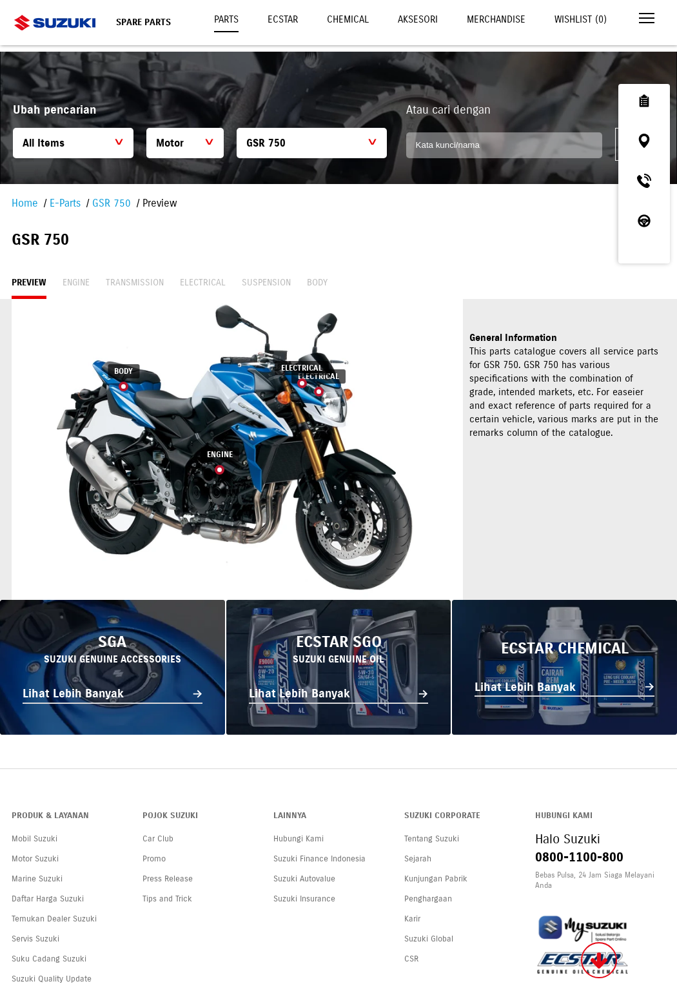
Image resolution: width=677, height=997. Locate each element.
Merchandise (496, 19)
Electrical (203, 282)
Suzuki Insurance (304, 899)
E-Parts (65, 203)
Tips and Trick (167, 899)
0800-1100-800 (579, 857)
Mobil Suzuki (34, 839)
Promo (154, 859)
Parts (226, 19)
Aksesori (418, 19)
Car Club (157, 839)
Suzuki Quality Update (52, 979)
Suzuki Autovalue (304, 879)
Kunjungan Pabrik (435, 879)
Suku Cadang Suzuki (49, 959)
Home (25, 203)
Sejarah (417, 859)
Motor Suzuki (35, 859)
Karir (412, 919)
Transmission (135, 282)
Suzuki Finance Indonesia (319, 859)
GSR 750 (111, 203)
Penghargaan (428, 899)
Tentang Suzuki (431, 839)
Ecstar (283, 19)
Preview (29, 282)
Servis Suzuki (35, 939)
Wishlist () (580, 19)
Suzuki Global (428, 939)
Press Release (167, 879)
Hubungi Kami (298, 839)
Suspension (266, 282)
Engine (76, 282)
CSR (411, 959)
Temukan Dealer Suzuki (54, 919)
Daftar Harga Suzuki (48, 899)
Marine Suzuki (37, 879)
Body (317, 282)
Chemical (348, 19)
